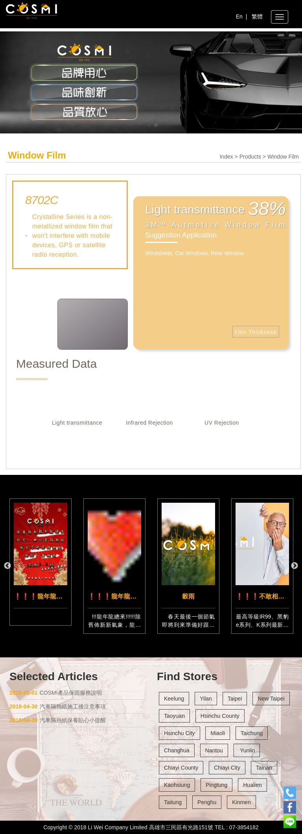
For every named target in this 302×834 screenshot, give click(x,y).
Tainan (264, 768)
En (239, 16)
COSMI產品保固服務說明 (55, 693)
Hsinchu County (220, 716)
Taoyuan (174, 716)
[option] (40, 562)
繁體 (257, 16)
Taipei (235, 698)
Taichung (252, 733)
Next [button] (294, 566)
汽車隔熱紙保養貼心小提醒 (57, 720)
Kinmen (241, 802)
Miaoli (217, 733)
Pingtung (216, 785)
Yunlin (247, 750)
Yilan (206, 698)
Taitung (173, 802)
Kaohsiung (177, 785)
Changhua (177, 750)
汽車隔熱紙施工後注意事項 (57, 706)
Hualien (252, 785)
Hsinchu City (179, 733)
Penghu (206, 802)
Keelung (174, 698)
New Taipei (271, 698)
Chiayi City (227, 768)
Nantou (214, 750)
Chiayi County (181, 768)
